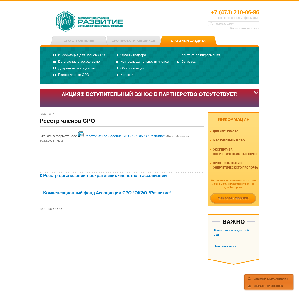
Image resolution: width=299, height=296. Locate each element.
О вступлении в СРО (229, 140)
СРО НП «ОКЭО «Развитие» (89, 21)
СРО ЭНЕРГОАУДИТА (188, 41)
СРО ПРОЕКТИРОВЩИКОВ (134, 41)
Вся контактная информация (238, 18)
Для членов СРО (225, 131)
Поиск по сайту (225, 23)
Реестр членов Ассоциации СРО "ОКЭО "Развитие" (124, 136)
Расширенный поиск (244, 28)
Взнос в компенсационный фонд (231, 232)
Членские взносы (225, 246)
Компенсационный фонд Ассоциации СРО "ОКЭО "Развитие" (107, 193)
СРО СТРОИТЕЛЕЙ (79, 41)
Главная (46, 113)
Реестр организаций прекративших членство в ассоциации (105, 175)
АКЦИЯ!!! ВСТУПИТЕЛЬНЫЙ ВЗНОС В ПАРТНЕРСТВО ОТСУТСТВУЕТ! (150, 94)
